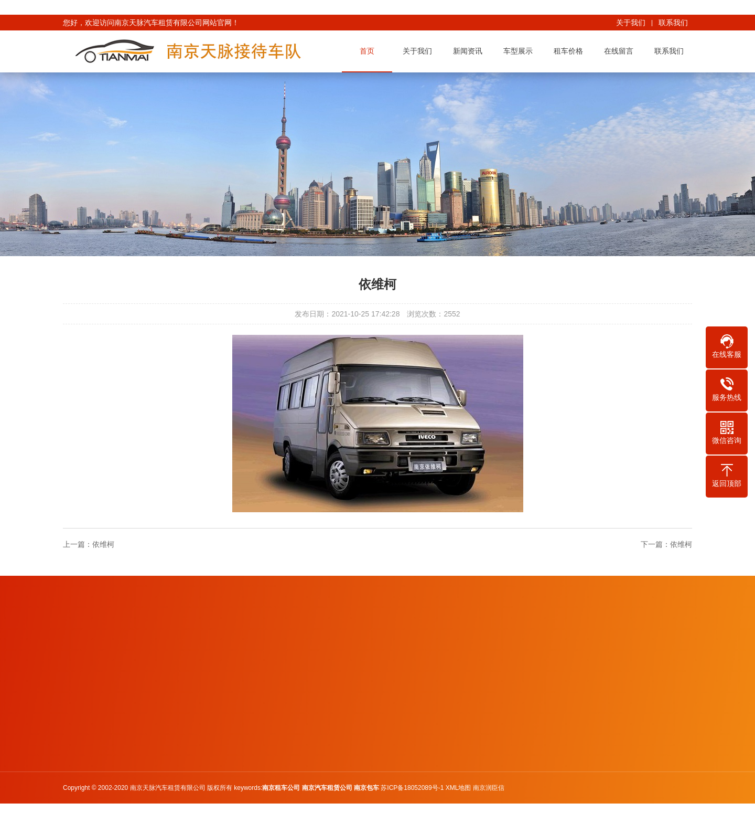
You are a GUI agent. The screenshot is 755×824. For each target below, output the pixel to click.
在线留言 (620, 51)
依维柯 (103, 544)
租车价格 (570, 51)
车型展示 (520, 51)
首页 (369, 51)
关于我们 (630, 22)
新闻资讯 (469, 51)
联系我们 (673, 22)
